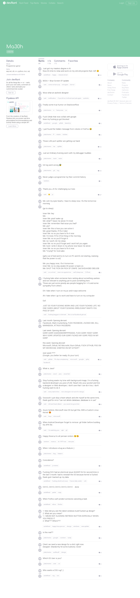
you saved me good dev (71, 417)
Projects (125, 85)
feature (60, 467)
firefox (60, 519)
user (54, 579)
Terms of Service (125, 103)
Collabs (52, 3)
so (66, 113)
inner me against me (64, 279)
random (46, 184)
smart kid (67, 384)
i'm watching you (53, 444)
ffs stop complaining (61, 369)
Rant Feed (23, 3)
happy (54, 77)
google (54, 126)
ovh (85, 495)
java (60, 384)
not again (65, 87)
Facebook (125, 95)
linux (49, 430)
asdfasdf (56, 567)
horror (72, 87)
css (58, 591)
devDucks (110, 92)
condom (63, 553)
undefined (47, 77)
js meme (55, 479)
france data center (76, 495)
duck (54, 162)
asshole (86, 101)
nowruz (53, 455)
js (52, 197)
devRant (110, 101)
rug (53, 591)
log (58, 174)
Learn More (12, 126)
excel (55, 384)
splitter (59, 150)
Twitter (124, 97)
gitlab (61, 126)
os (59, 579)
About (109, 83)
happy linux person (58, 541)
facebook (47, 372)
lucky (69, 553)
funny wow (59, 113)
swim (60, 162)
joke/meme (47, 113)
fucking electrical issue (60, 495)
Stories (44, 3)
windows (76, 541)
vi (53, 113)
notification (52, 101)
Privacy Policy (112, 103)
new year (71, 455)
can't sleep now (78, 279)
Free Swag (111, 90)
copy (59, 507)
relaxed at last (63, 77)
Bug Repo (125, 88)
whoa (54, 519)
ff (53, 138)
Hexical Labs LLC (125, 101)
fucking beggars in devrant (57, 323)
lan (54, 150)
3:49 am (87, 279)
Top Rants (34, 3)
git (54, 174)
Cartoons (125, 90)
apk (62, 444)
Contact (110, 95)
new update (85, 541)
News (109, 85)
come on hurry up (54, 87)
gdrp (87, 369)
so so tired (51, 279)
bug (54, 467)
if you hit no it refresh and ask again (69, 101)
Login (121, 3)
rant (45, 87)
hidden (65, 138)
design (69, 541)
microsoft (73, 369)
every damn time (53, 402)
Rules (124, 83)
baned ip (68, 126)
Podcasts (125, 92)
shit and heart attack (55, 417)
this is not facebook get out (77, 323)
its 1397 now (62, 455)
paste (54, 507)
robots (58, 138)
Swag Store (111, 88)
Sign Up (131, 3)
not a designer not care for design (72, 402)
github (50, 369)
